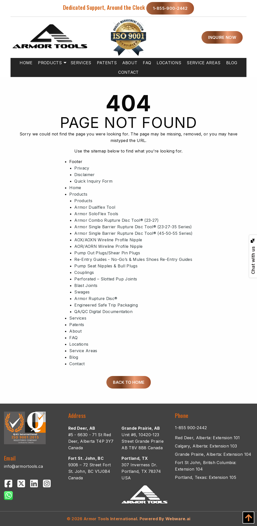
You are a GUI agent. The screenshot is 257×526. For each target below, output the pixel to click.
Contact (77, 363)
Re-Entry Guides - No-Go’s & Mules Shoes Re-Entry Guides (133, 259)
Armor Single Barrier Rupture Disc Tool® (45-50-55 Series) (133, 233)
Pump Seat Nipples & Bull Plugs (106, 265)
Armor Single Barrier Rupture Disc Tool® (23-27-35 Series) (133, 226)
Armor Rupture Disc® (95, 298)
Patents (76, 324)
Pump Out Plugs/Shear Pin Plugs (107, 252)
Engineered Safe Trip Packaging (106, 305)
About (75, 331)
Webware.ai (177, 518)
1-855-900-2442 (170, 8)
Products (78, 194)
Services (77, 318)
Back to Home (128, 382)
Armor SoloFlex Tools (96, 213)
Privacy (81, 168)
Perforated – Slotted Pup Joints (105, 278)
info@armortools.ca (23, 466)
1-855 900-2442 (191, 427)
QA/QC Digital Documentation (103, 311)
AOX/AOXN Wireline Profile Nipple (108, 239)
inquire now (222, 37)
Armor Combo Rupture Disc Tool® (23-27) (116, 220)
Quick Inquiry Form (93, 181)
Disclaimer (84, 174)
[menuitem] (26, 62)
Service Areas (83, 350)
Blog (73, 357)
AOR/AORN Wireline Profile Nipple (108, 246)
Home (75, 187)
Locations (78, 344)
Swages (82, 291)
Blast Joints (85, 285)
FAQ (73, 337)
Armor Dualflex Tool (94, 207)
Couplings (84, 272)
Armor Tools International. (111, 518)
